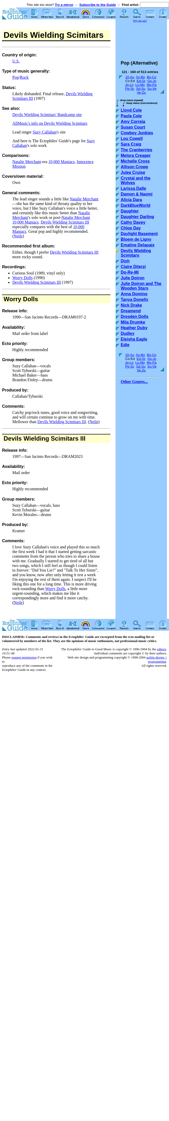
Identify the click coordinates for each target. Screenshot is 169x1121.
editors (161, 649)
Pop (15, 77)
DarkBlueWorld (135, 205)
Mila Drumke (133, 322)
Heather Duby (134, 328)
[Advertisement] (146, 39)
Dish (125, 261)
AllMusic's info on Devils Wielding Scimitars (49, 123)
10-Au (129, 77)
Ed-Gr (141, 81)
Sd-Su (140, 89)
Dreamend (131, 311)
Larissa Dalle (133, 188)
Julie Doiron (132, 278)
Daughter (130, 211)
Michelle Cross (135, 161)
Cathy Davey (133, 222)
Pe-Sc (129, 89)
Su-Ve (151, 89)
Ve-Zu (141, 92)
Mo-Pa (151, 85)
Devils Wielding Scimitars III (65, 222)
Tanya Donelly (134, 299)
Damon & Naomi (137, 194)
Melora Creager (136, 155)
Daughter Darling (137, 217)
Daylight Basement (139, 234)
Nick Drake (131, 305)
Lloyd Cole (131, 110)
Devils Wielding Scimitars (136, 252)
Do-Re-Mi (130, 272)
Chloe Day (131, 228)
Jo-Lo (129, 85)
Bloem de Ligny (136, 239)
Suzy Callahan (45, 132)
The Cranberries (136, 150)
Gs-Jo (151, 81)
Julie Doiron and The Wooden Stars (141, 285)
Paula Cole (131, 116)
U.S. (16, 61)
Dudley (127, 333)
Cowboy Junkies (137, 133)
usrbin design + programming (156, 659)
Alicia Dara (131, 200)
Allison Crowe (134, 167)
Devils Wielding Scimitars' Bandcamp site (47, 114)
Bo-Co (151, 77)
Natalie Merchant (26, 161)
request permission (23, 657)
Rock (24, 77)
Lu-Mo (140, 85)
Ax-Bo (140, 77)
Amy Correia (133, 121)
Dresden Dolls (134, 316)
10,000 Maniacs (61, 161)
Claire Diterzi (133, 266)
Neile (18, 236)
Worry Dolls (22, 277)
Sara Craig (131, 144)
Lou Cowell (132, 138)
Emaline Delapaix (138, 245)
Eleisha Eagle (134, 339)
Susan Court (133, 127)
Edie (125, 345)
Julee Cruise (133, 172)
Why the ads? (140, 20)
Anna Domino (134, 294)
